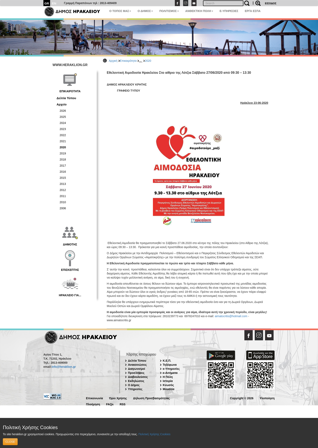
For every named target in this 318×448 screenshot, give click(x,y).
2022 (63, 135)
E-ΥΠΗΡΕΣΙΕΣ (229, 11)
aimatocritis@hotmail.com (231, 316)
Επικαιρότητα (128, 60)
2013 (63, 183)
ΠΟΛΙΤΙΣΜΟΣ (169, 11)
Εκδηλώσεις (136, 381)
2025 (63, 116)
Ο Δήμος (134, 385)
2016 (63, 171)
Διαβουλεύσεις (138, 377)
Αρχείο (62, 104)
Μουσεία (168, 389)
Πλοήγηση (93, 404)
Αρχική (113, 60)
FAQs (110, 404)
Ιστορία (168, 381)
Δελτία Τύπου (66, 98)
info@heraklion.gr (64, 366)
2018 (63, 159)
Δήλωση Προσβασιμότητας (151, 398)
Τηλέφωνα (170, 364)
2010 (63, 202)
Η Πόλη (168, 377)
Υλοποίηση (267, 398)
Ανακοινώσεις (137, 364)
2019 (63, 153)
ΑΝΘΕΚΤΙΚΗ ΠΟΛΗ (199, 11)
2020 (148, 60)
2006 (63, 208)
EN (54, 3)
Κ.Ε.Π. (167, 360)
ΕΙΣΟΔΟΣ (270, 3)
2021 (63, 141)
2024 (63, 123)
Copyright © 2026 (241, 398)
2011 (63, 196)
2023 (63, 129)
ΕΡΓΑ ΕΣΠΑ (253, 11)
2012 (63, 190)
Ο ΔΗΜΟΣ (145, 11)
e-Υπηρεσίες (171, 368)
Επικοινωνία (94, 398)
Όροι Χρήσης (118, 398)
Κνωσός (168, 385)
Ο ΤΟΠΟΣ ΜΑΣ (120, 11)
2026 (63, 110)
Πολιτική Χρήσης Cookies (154, 434)
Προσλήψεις (136, 372)
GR (46, 3)
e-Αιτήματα (170, 372)
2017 (63, 165)
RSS (123, 404)
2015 (63, 177)
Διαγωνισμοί (136, 368)
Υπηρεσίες (135, 389)
